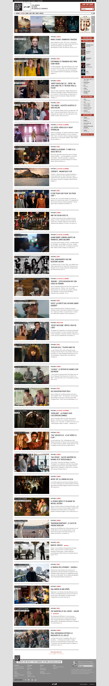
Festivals (29, 675)
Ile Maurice (29, 673)
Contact (92, 684)
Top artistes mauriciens (45, 673)
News (15, 669)
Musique (18, 13)
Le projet (28, 1)
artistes (41, 13)
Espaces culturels (31, 676)
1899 (87, 71)
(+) (76, 47)
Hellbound (88, 58)
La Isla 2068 (39, 1)
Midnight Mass (89, 45)
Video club (29, 668)
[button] (16, 24)
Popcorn (22, 13)
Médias (16, 676)
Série (28, 669)
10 (61, 653)
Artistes (42, 672)
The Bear (88, 51)
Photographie (43, 669)
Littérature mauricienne (58, 666)
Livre (30, 13)
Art (40, 666)
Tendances (16, 673)
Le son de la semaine (19, 666)
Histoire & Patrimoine (19, 675)
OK (92, 9)
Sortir (37, 13)
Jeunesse (55, 668)
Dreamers (34, 1)
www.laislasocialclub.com (20, 1)
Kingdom (88, 64)
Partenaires (83, 684)
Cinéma (29, 666)
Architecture (43, 668)
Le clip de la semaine (19, 668)
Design (26, 13)
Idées (33, 13)
